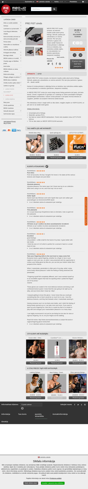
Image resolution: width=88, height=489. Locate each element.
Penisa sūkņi (7, 42)
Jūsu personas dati (23, 427)
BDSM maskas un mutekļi (11, 58)
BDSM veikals (6, 421)
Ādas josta (7, 102)
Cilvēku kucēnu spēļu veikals (12, 83)
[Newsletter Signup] (19, 128)
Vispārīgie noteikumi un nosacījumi (6, 431)
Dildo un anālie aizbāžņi (11, 23)
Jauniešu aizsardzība (39, 431)
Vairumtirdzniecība (8, 426)
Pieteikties (73, 2)
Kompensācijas (23, 421)
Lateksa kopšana (10, 99)
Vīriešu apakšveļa (9, 105)
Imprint (3, 449)
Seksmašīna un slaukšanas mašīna (11, 46)
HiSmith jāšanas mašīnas (11, 50)
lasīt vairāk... (61, 57)
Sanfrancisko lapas (9, 114)
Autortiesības (6, 446)
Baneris (4, 423)
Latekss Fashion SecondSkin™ (9, 90)
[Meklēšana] (54, 9)
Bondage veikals (8, 55)
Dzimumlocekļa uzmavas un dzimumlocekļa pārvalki (12, 38)
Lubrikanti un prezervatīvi (11, 28)
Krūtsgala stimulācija (10, 52)
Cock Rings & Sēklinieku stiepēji (11, 33)
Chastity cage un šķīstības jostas (11, 62)
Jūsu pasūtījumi (23, 418)
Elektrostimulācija (9, 74)
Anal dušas (7, 66)
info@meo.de (66, 433)
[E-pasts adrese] (9, 127)
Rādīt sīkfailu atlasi (31, 483)
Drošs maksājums (7, 436)
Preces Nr (50, 59)
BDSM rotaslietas (9, 108)
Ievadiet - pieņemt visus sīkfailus (52, 483)
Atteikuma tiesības (7, 438)
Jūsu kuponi (22, 431)
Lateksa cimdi (9, 95)
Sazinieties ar (29, 2)
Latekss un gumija (9, 85)
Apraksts (31, 74)
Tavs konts (22, 414)
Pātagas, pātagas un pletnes (12, 77)
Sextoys (6, 26)
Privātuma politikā (55, 478)
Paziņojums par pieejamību (6, 452)
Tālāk (42, 51)
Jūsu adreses (23, 423)
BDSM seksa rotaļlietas (10, 80)
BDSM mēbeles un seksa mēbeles (11, 70)
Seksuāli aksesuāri (9, 111)
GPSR (39, 74)
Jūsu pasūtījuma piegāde (7, 442)
